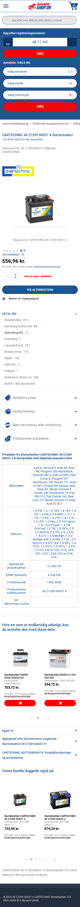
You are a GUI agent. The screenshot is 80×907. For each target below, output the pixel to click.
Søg (40, 54)
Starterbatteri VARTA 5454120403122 (16, 676)
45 (35, 326)
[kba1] (40, 42)
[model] (40, 83)
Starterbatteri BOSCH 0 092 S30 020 (60, 676)
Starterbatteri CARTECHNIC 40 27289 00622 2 (60, 818)
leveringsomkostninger (47, 266)
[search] (39, 20)
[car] (40, 95)
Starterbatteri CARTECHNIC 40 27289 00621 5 (20, 818)
